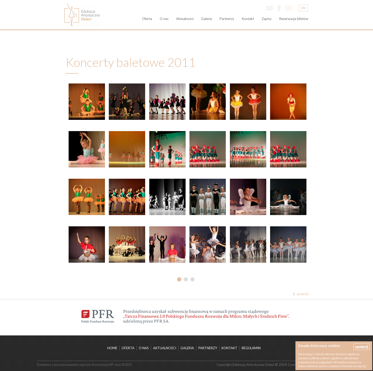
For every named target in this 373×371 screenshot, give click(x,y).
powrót (303, 294)
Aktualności (185, 19)
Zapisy (267, 19)
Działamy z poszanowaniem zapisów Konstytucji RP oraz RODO (84, 365)
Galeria (206, 19)
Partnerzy (227, 19)
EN (303, 8)
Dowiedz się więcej (353, 366)
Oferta (147, 19)
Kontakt (248, 19)
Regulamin (251, 348)
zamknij (361, 346)
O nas (164, 19)
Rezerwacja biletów (293, 19)
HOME (112, 348)
